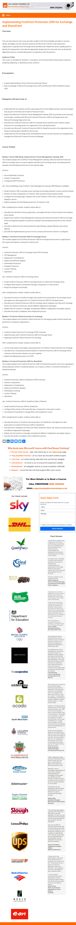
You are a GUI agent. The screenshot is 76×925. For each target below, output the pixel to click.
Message (57, 517)
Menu (8, 15)
